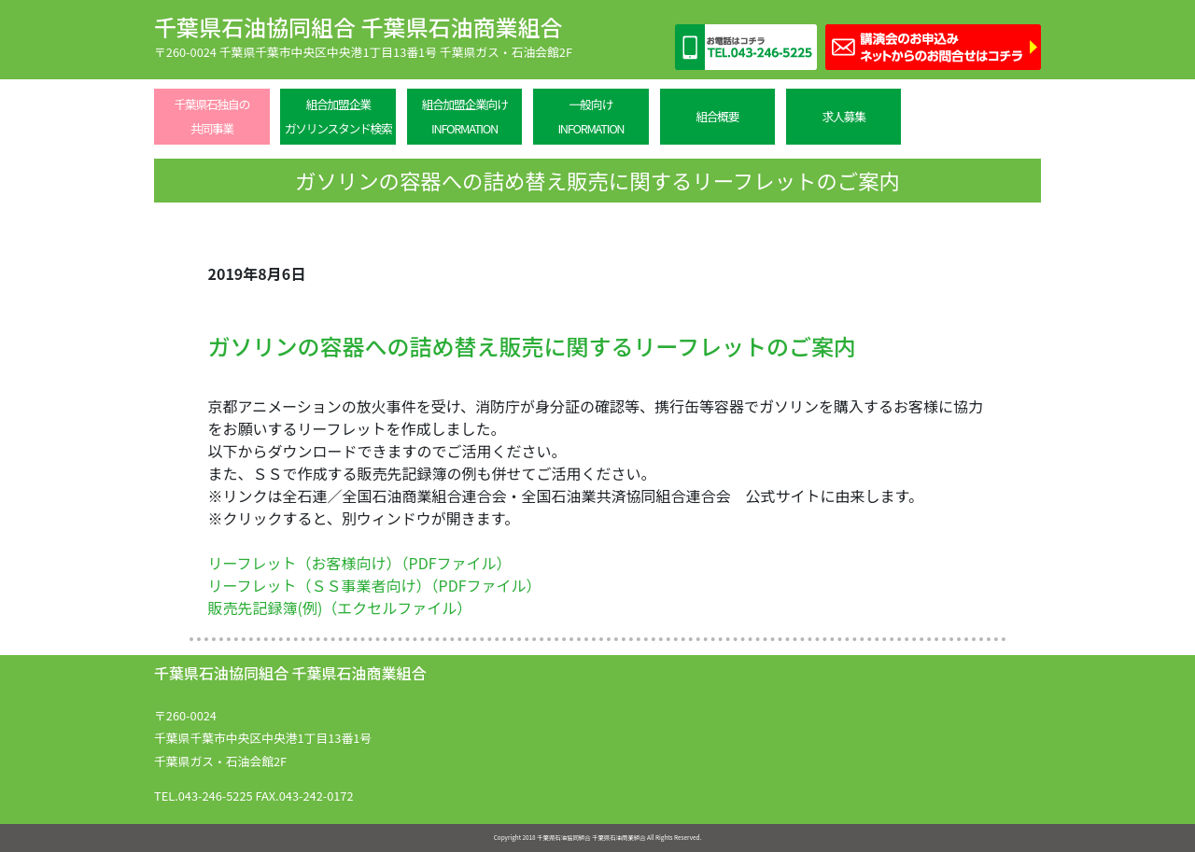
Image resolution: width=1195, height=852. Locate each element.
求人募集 (843, 116)
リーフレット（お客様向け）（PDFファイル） (360, 563)
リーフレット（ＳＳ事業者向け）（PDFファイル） (374, 585)
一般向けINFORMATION (590, 116)
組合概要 (717, 116)
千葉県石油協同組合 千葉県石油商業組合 (358, 26)
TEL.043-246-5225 (203, 795)
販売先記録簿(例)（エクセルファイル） (340, 607)
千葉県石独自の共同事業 (211, 116)
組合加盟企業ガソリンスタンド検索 (338, 116)
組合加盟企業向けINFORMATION (464, 116)
